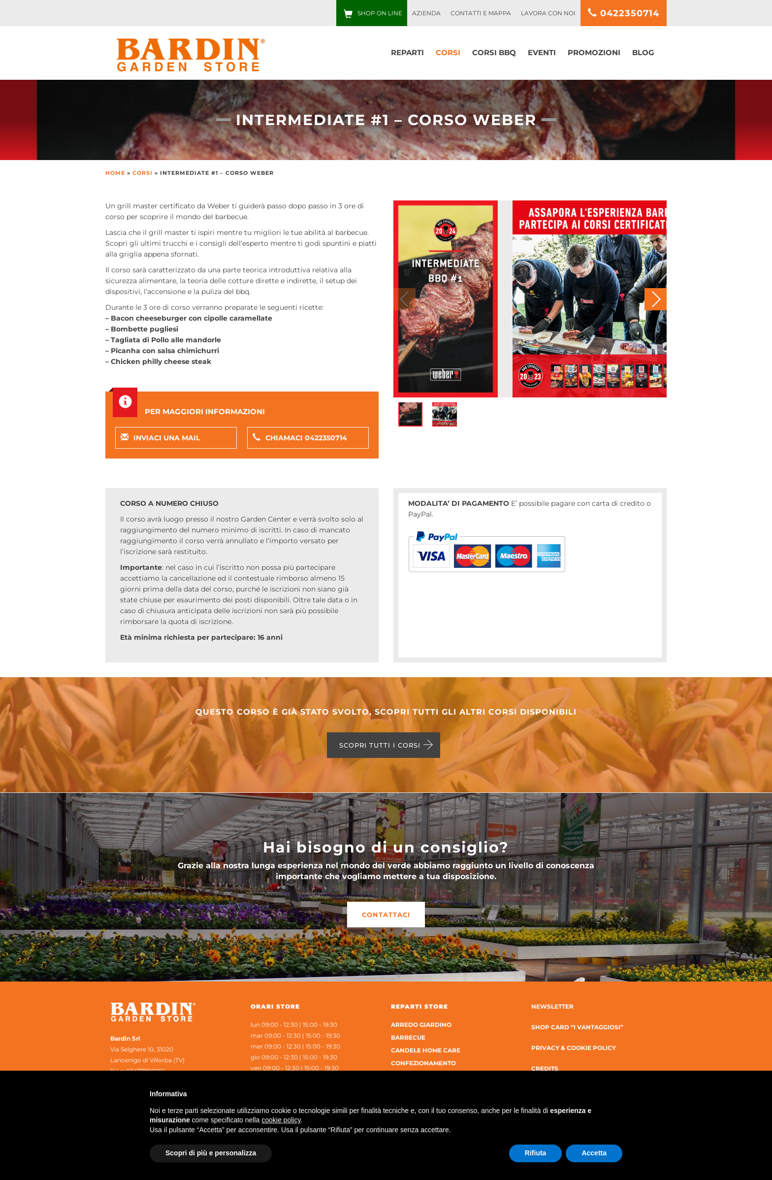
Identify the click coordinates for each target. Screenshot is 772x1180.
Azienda (426, 13)
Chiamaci (300, 437)
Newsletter (552, 1006)
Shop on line (379, 13)
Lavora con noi (548, 13)
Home (115, 172)
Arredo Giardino (421, 1024)
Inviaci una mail (160, 437)
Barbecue (408, 1037)
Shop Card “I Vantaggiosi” (577, 1027)
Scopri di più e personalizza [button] (210, 1153)
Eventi (542, 52)
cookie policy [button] (280, 1120)
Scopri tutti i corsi (379, 745)
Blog (643, 52)
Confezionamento (423, 1063)
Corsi (448, 52)
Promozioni (594, 52)
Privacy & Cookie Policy (573, 1047)
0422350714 (623, 13)
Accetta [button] (594, 1153)
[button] (655, 299)
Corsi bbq (494, 52)
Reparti (407, 52)
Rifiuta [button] (536, 1153)
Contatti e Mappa (480, 13)
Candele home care (425, 1050)
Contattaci (386, 914)
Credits (544, 1068)
